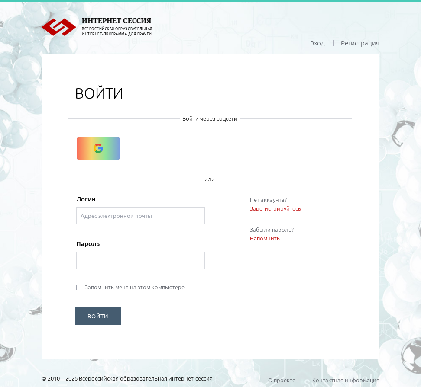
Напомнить (265, 238)
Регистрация (360, 43)
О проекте (281, 380)
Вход (317, 43)
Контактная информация (345, 380)
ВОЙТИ (97, 316)
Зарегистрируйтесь (275, 208)
